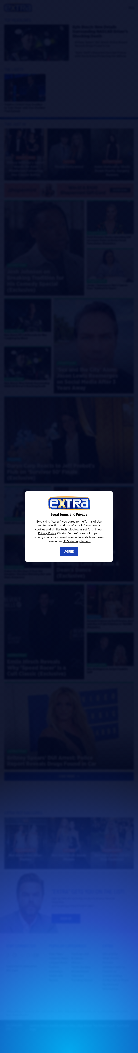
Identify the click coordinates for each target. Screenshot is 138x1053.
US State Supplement (76, 541)
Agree (69, 551)
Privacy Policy (47, 533)
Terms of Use (93, 521)
